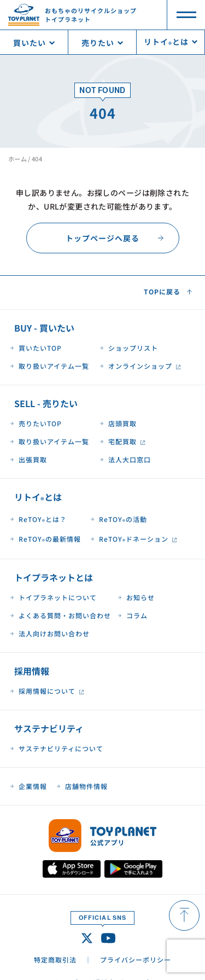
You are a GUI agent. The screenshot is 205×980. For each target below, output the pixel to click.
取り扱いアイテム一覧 (54, 365)
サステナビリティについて (61, 748)
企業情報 (33, 786)
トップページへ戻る (102, 238)
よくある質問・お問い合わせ (65, 615)
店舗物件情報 (86, 786)
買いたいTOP (40, 347)
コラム (137, 615)
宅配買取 (122, 441)
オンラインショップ (140, 365)
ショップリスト (133, 347)
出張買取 (33, 459)
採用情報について (47, 690)
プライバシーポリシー (135, 959)
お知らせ (140, 597)
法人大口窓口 (129, 459)
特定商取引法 (55, 959)
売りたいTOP (40, 423)
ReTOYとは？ (43, 519)
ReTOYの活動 (123, 519)
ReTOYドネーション (133, 539)
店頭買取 (122, 423)
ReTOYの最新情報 (50, 539)
